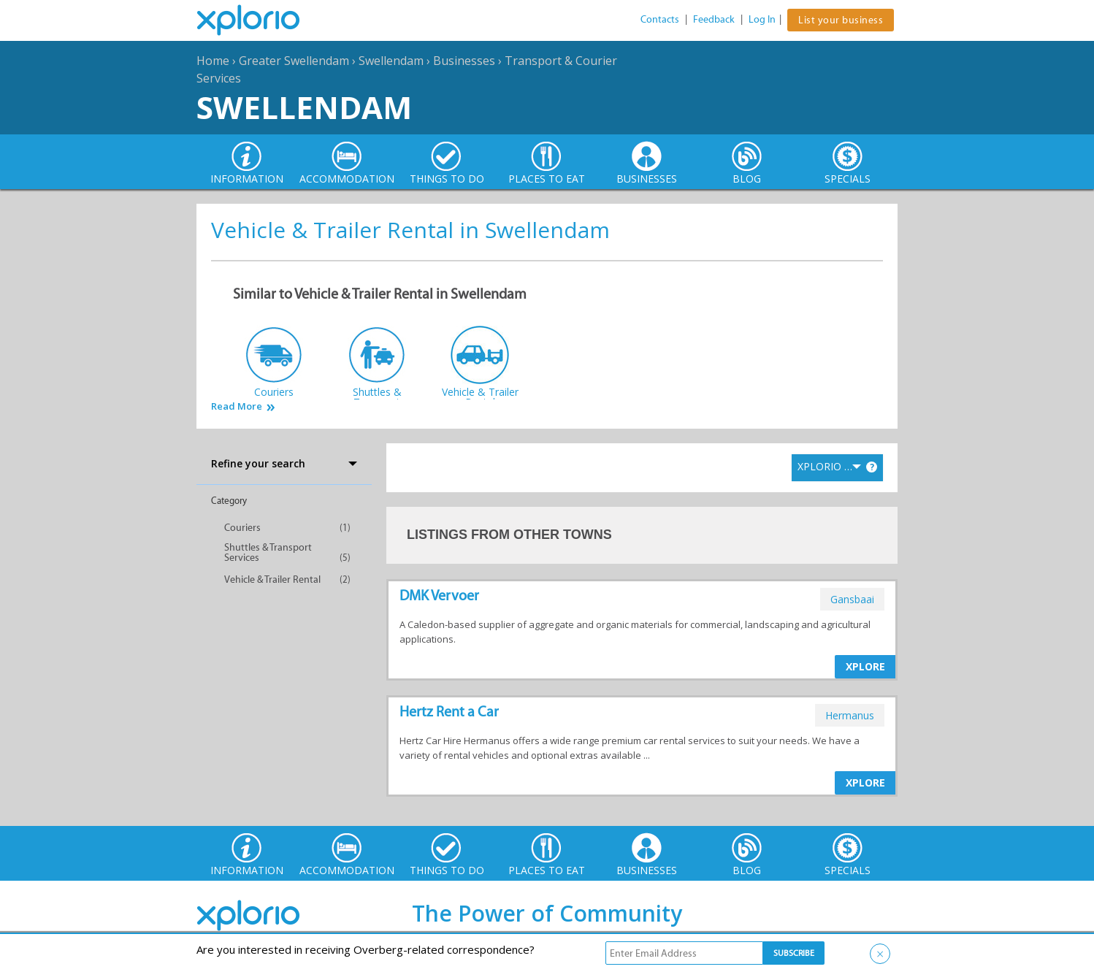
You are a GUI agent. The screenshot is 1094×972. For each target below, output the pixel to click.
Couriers (242, 527)
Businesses (464, 61)
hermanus (849, 715)
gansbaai (852, 599)
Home (212, 61)
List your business (840, 20)
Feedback (714, 19)
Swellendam (391, 61)
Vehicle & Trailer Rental (272, 579)
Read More (236, 406)
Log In (762, 19)
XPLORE (865, 666)
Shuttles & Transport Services (268, 552)
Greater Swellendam (294, 61)
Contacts (659, 19)
